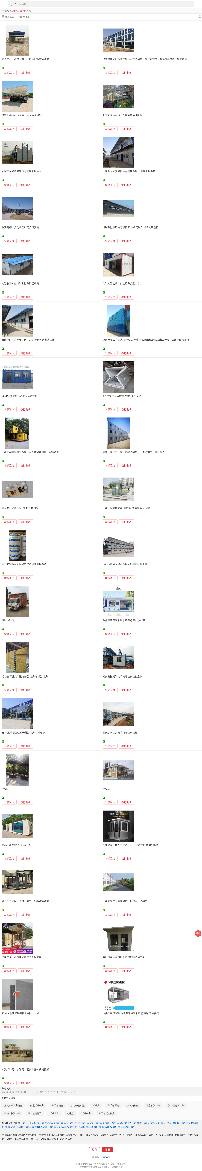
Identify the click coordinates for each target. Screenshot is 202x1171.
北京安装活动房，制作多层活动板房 (122, 115)
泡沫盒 (70, 1113)
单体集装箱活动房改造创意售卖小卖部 (124, 620)
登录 (94, 1149)
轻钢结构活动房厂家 (41, 1127)
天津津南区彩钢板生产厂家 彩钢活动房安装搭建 (28, 339)
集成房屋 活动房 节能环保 (16, 844)
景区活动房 (8, 620)
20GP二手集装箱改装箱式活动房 (19, 395)
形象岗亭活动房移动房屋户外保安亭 (21, 957)
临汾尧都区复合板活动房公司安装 (20, 227)
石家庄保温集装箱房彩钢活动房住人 (21, 171)
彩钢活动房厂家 (54, 1123)
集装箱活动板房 (107, 1113)
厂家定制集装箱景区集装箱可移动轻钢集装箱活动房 (30, 452)
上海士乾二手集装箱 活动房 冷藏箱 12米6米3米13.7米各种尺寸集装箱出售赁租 (146, 339)
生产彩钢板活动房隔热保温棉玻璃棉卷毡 (24, 564)
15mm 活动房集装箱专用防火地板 (20, 1013)
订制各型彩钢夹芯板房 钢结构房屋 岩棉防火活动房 (130, 227)
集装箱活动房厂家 (88, 1123)
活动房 (5, 788)
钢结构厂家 (127, 1127)
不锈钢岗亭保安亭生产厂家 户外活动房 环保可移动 (130, 844)
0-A (3, 1092)
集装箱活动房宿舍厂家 (150, 1123)
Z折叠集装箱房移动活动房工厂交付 (122, 395)
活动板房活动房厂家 (89, 1127)
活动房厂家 (70, 1123)
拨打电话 (25, 72)
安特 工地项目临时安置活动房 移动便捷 (23, 732)
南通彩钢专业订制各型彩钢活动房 (20, 283)
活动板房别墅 (78, 1105)
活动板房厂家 (36, 1123)
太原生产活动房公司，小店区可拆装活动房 (25, 59)
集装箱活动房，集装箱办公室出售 (121, 283)
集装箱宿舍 (57, 1105)
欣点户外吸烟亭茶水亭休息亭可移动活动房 (25, 901)
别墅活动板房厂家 (174, 1123)
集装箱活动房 (153, 1105)
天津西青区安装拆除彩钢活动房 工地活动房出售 (129, 171)
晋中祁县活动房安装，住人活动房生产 (23, 115)
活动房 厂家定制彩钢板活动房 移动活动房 (25, 676)
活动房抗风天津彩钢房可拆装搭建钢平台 (125, 564)
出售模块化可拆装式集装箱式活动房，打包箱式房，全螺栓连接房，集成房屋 (145, 59)
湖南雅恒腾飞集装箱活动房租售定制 (122, 676)
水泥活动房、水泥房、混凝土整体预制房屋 (25, 1069)
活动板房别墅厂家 (126, 1123)
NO (41, 1092)
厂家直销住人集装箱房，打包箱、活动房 (125, 901)
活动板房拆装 (34, 1113)
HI (25, 1092)
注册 (107, 1149)
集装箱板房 (132, 1105)
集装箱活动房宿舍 (13, 1105)
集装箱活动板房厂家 (65, 1127)
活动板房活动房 (176, 1105)
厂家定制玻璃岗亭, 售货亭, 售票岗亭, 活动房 (127, 508)
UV (61, 1092)
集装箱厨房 (113, 1105)
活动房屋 (54, 1113)
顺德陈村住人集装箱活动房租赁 (120, 732)
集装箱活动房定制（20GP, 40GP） (20, 508)
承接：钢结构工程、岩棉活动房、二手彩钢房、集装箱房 (134, 452)
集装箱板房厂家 (111, 1127)
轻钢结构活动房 (12, 1113)
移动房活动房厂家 (18, 1127)
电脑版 (106, 1157)
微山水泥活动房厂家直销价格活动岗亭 (124, 957)
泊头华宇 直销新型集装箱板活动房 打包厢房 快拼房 (131, 1013)
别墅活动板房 (37, 1105)
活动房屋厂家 (107, 1123)
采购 (198, 933)
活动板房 (86, 1113)
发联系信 (9, 72)
